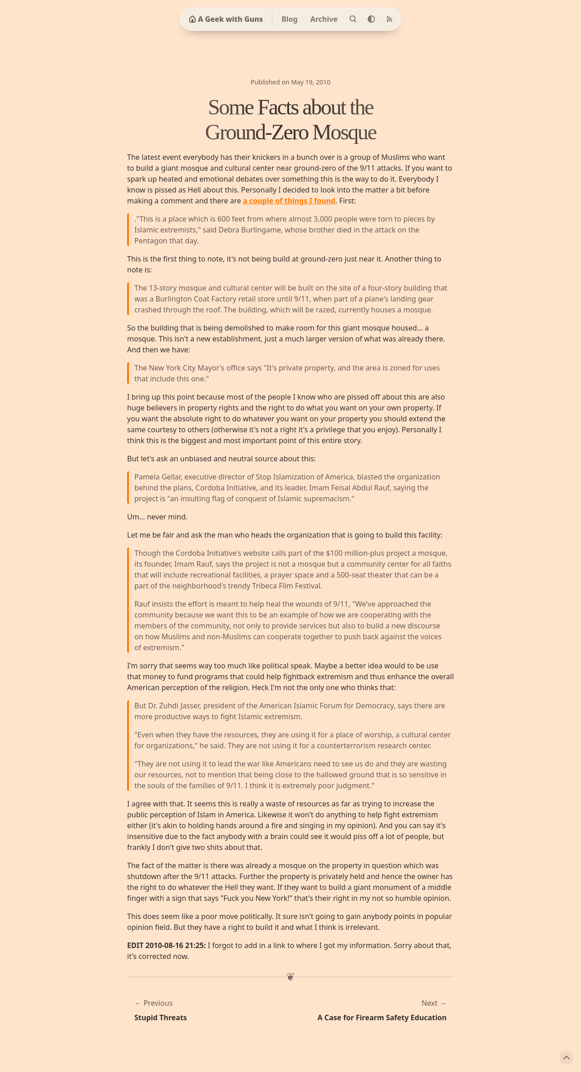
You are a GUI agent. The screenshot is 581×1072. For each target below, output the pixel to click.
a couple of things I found (289, 201)
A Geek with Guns (226, 19)
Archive (324, 19)
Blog (289, 19)
